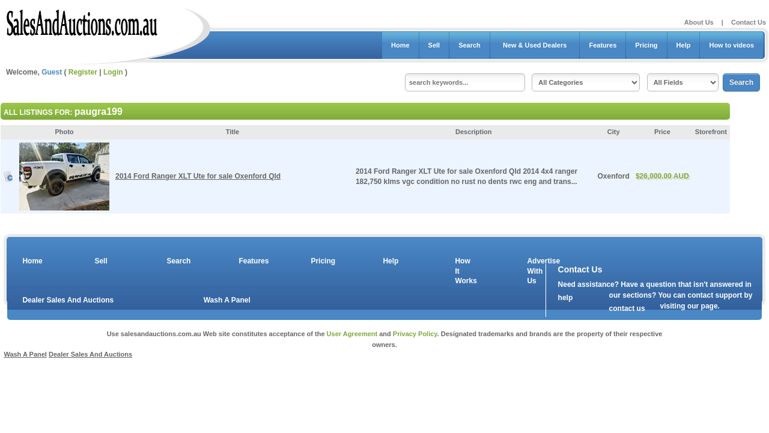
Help (683, 45)
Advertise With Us (536, 271)
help (565, 297)
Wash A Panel (227, 300)
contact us (627, 308)
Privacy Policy (415, 333)
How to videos (731, 45)
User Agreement (352, 333)
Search (469, 45)
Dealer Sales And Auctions (68, 300)
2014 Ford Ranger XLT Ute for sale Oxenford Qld (198, 176)
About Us (699, 22)
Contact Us (748, 22)
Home (400, 45)
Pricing (646, 45)
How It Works (464, 271)
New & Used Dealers (535, 45)
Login (113, 72)
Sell (434, 45)
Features (602, 45)
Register (82, 72)
